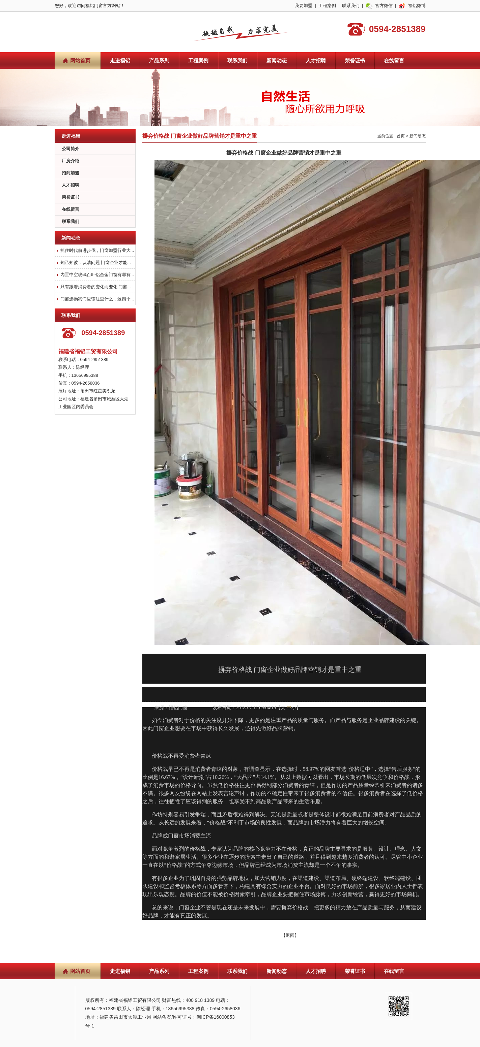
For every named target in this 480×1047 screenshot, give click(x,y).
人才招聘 (316, 60)
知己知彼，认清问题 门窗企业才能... (95, 262)
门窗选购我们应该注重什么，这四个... (97, 298)
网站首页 (80, 60)
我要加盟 (303, 5)
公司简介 (70, 148)
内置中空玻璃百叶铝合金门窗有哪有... (97, 274)
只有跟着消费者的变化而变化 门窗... (95, 286)
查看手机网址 (199, 694)
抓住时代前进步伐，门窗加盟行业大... (97, 250)
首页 (401, 136)
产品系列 (159, 60)
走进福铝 (120, 60)
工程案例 (327, 5)
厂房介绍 (70, 160)
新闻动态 (276, 60)
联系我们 (351, 5)
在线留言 (394, 60)
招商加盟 (70, 172)
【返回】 (290, 935)
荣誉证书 (355, 60)
